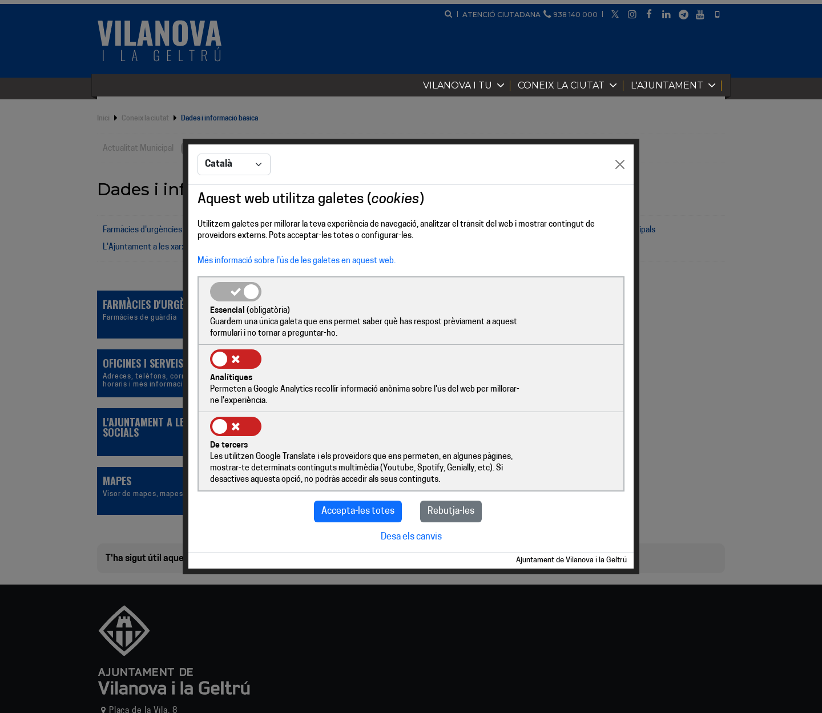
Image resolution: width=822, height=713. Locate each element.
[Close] (620, 200)
